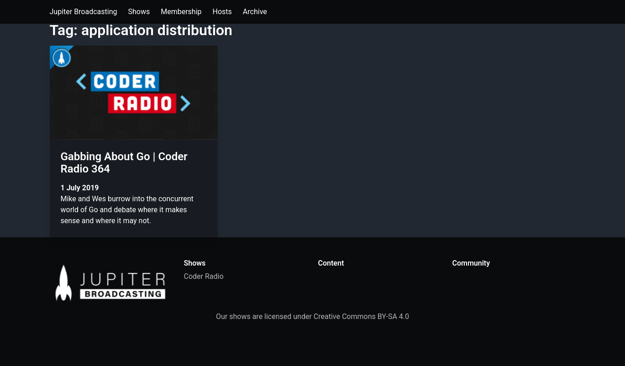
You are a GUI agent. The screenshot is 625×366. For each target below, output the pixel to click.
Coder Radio (204, 276)
